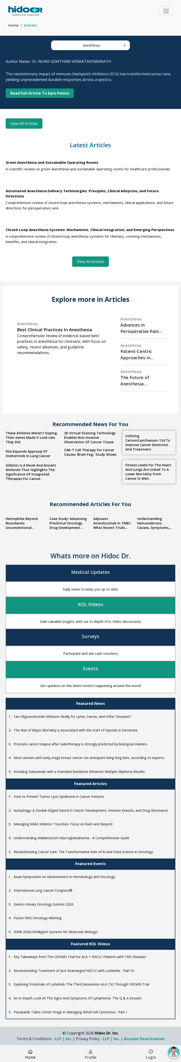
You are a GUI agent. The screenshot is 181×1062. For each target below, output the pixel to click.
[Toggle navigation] (166, 11)
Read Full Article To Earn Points (39, 93)
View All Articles (24, 121)
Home (13, 25)
